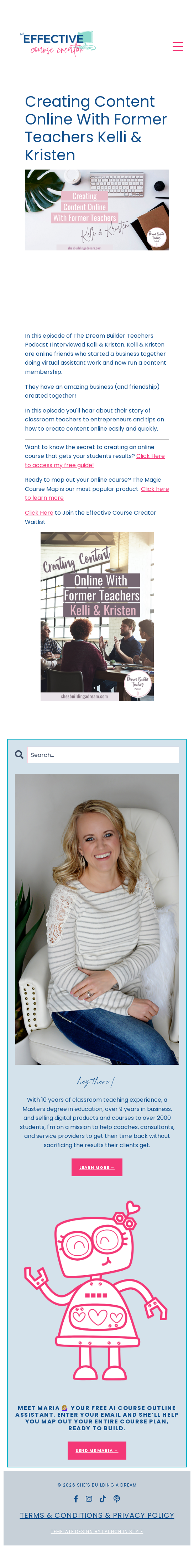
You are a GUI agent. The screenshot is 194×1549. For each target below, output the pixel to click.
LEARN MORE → (97, 1167)
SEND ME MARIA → (96, 1450)
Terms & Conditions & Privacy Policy (97, 1515)
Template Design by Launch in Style (97, 1531)
